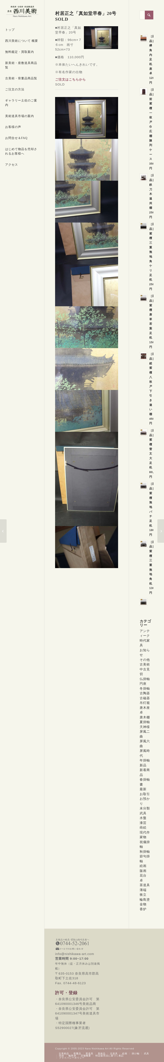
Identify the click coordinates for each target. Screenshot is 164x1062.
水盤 (143, 818)
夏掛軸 (145, 722)
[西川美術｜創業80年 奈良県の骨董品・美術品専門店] (22, 11)
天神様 (145, 727)
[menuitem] (22, 30)
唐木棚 (145, 717)
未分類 (145, 808)
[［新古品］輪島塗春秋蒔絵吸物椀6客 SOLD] (160, 531)
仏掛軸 (145, 679)
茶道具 (145, 885)
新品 (143, 765)
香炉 (143, 909)
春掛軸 (145, 779)
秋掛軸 (145, 851)
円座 (143, 683)
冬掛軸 (145, 688)
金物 (143, 904)
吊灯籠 (145, 703)
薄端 (143, 890)
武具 (143, 813)
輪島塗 (145, 899)
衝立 (143, 894)
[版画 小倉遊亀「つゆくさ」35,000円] (3, 531)
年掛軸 (145, 760)
